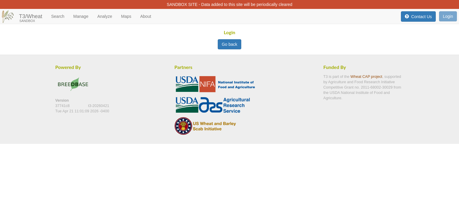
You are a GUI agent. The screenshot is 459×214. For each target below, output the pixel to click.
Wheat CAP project (366, 77)
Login (448, 16)
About (145, 16)
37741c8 (63, 106)
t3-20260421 (98, 106)
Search (57, 16)
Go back (229, 44)
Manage (80, 16)
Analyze (104, 16)
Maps (126, 16)
